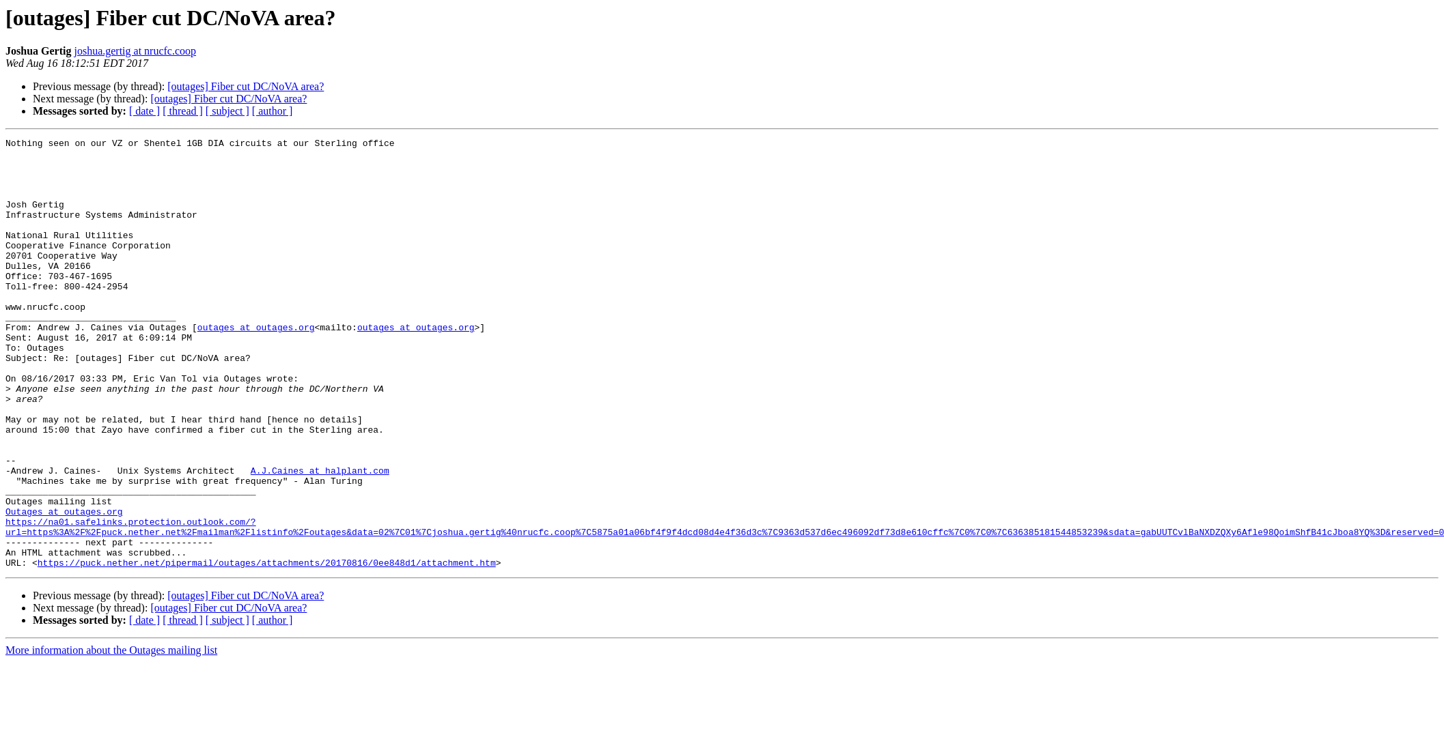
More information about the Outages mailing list (111, 736)
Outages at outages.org (64, 587)
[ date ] (144, 111)
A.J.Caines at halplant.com (320, 538)
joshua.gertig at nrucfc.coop (135, 51)
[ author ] (272, 111)
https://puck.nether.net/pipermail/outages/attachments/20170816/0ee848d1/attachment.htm (267, 648)
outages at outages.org (256, 366)
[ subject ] (227, 111)
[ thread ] (183, 111)
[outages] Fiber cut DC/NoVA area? (245, 86)
